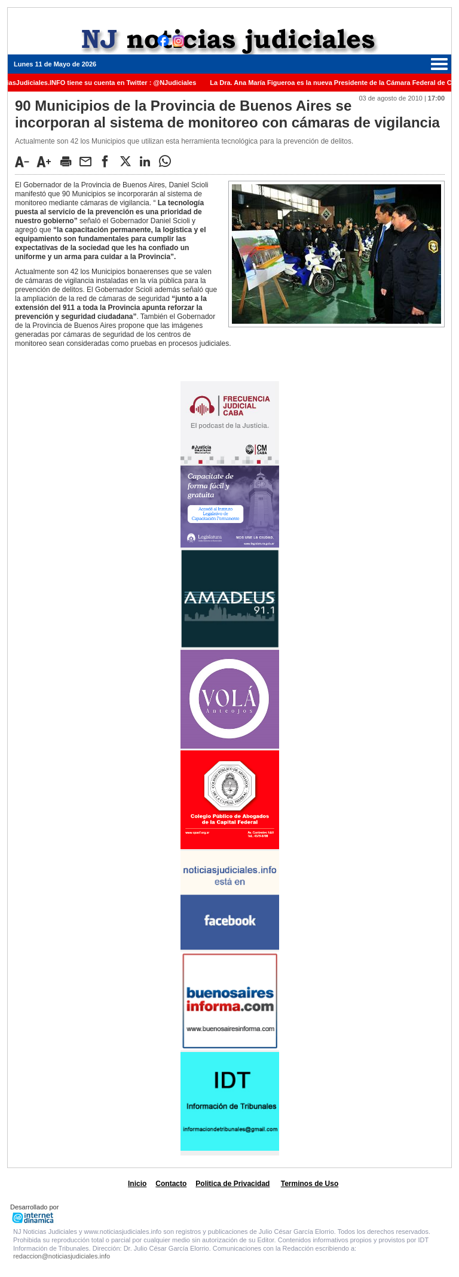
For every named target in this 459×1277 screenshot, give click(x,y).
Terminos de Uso (309, 1183)
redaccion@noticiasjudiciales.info (61, 1256)
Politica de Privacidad (232, 1183)
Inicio (137, 1183)
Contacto (170, 1183)
